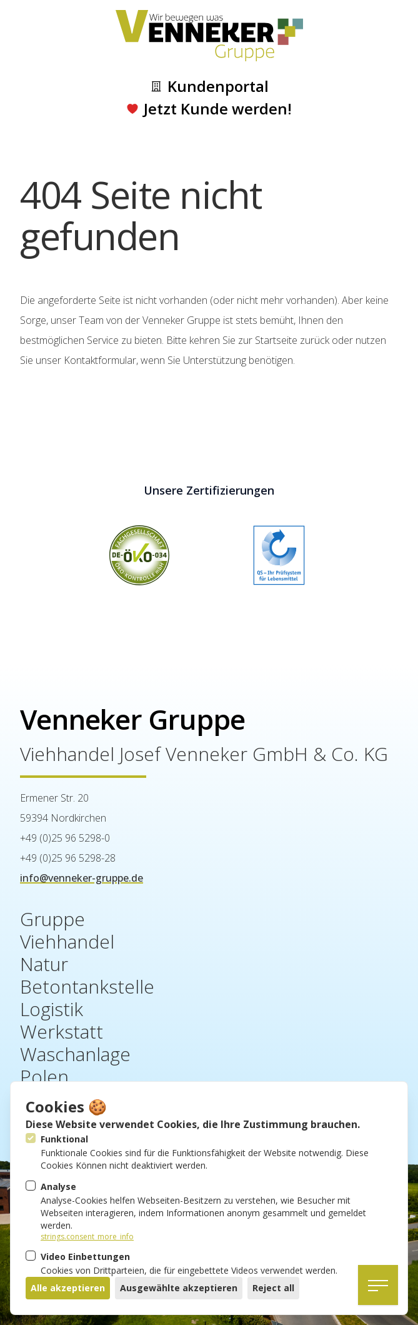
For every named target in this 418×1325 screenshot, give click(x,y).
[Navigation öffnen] (378, 1285)
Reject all (273, 1288)
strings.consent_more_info (87, 1237)
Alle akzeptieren (68, 1288)
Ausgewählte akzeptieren (178, 1288)
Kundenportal (209, 86)
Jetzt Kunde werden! (209, 109)
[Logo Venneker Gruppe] (209, 35)
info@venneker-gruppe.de (81, 878)
